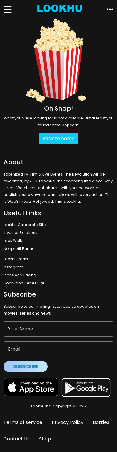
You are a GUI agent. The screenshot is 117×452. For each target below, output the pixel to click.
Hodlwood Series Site (24, 283)
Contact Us (17, 438)
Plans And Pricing (20, 275)
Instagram (13, 267)
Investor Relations (20, 232)
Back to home (58, 138)
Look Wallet (14, 240)
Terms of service (23, 422)
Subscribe (25, 366)
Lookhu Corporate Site (26, 224)
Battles (101, 422)
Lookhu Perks (16, 258)
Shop (45, 438)
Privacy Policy (67, 422)
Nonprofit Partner (20, 248)
